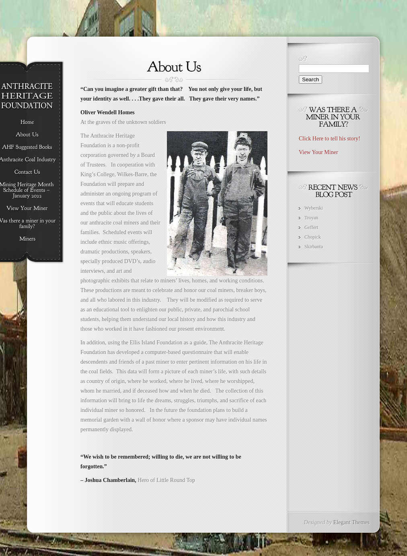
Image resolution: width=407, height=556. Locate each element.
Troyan (311, 217)
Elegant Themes (351, 522)
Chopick (312, 237)
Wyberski (313, 208)
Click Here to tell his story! (329, 139)
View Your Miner (318, 152)
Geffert (311, 227)
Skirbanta (313, 246)
